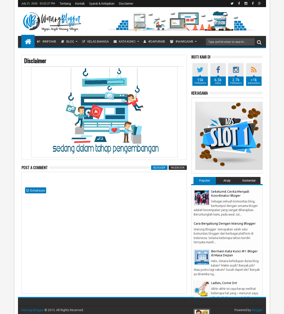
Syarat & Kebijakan (101, 3)
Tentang (65, 3)
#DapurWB (154, 41)
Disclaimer (126, 3)
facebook (178, 167)
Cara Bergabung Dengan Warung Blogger (225, 223)
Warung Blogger (32, 310)
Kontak (80, 3)
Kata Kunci (124, 41)
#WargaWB (181, 41)
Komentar (249, 180)
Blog (67, 41)
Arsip (227, 180)
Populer (204, 180)
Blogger (257, 310)
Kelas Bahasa (95, 41)
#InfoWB (46, 41)
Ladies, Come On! (224, 283)
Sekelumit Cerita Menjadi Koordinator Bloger (230, 193)
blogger (159, 167)
